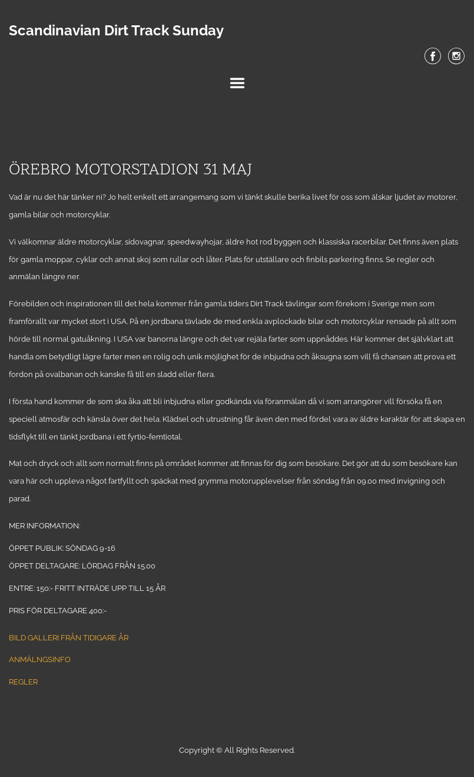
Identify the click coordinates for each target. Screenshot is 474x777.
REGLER (23, 681)
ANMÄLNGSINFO (40, 659)
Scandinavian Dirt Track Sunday (116, 30)
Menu (237, 83)
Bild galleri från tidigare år (68, 637)
